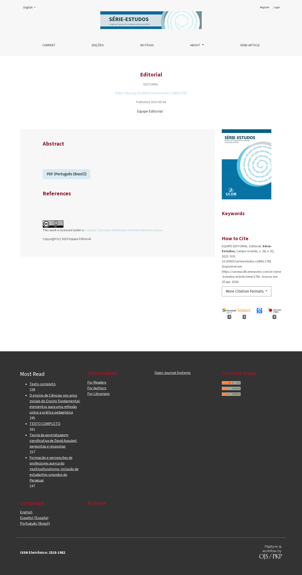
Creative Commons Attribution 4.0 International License (123, 230)
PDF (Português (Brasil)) (66, 174)
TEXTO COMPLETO (44, 423)
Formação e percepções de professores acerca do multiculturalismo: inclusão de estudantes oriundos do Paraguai (54, 469)
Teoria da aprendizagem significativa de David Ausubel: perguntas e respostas (53, 440)
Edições (98, 45)
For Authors (96, 388)
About (195, 45)
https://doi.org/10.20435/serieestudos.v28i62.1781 (151, 93)
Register (264, 7)
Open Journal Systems (173, 372)
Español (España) (34, 517)
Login (276, 7)
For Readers (96, 382)
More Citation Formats (245, 291)
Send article (250, 45)
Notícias (147, 45)
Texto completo (42, 384)
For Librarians (98, 393)
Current (48, 45)
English (30, 7)
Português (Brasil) (35, 523)
